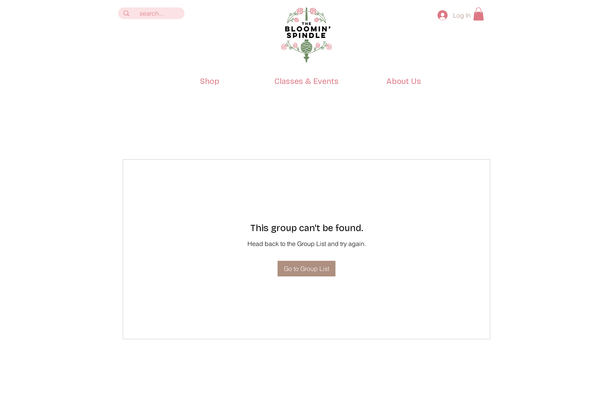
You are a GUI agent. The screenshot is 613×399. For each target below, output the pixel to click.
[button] (478, 13)
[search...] (151, 13)
